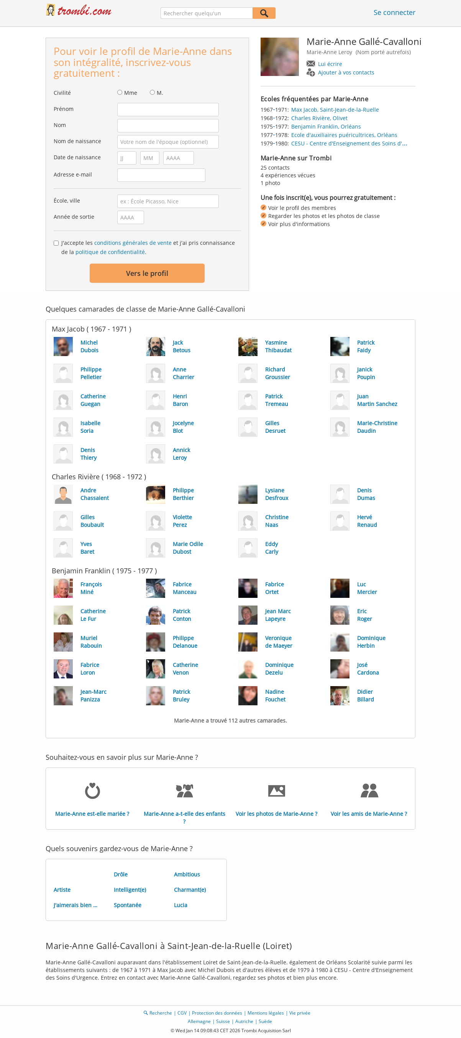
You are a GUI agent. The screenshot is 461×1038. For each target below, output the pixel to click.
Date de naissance (77, 157)
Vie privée (299, 1013)
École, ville (67, 200)
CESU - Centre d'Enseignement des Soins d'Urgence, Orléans (368, 143)
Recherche (160, 1013)
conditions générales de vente (133, 242)
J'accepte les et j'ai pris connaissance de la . (148, 247)
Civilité (62, 92)
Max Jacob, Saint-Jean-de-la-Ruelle (335, 109)
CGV (182, 1013)
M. (160, 92)
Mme (130, 92)
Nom (60, 125)
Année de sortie (74, 216)
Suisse (223, 1021)
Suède (265, 1021)
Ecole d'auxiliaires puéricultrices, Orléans (344, 135)
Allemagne (199, 1021)
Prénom (64, 108)
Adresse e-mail (73, 174)
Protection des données (217, 1013)
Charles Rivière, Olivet (319, 118)
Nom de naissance (77, 141)
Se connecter (394, 12)
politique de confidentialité (110, 252)
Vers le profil (147, 273)
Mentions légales (266, 1013)
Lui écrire (330, 64)
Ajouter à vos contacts (346, 72)
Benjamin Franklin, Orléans (326, 126)
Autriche (244, 1021)
